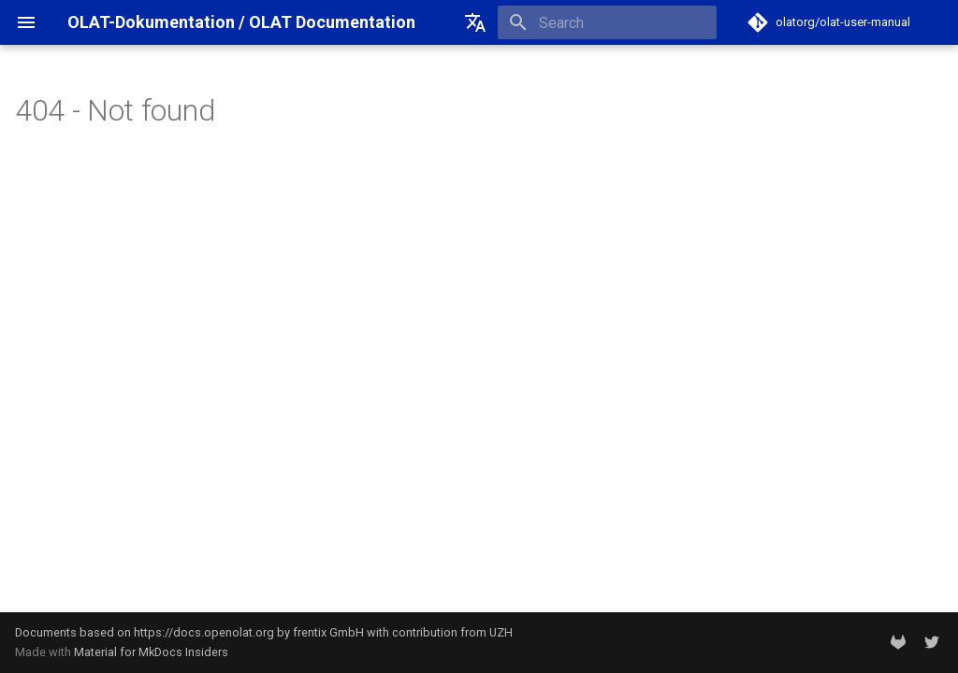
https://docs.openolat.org (204, 632)
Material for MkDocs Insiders (151, 652)
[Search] (607, 22)
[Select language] (475, 22)
